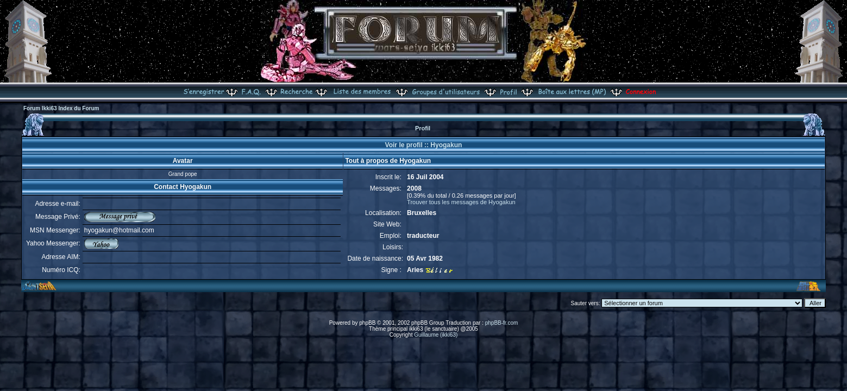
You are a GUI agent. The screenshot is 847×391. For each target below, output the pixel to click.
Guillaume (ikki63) (435, 335)
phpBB (367, 323)
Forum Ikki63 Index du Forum (61, 108)
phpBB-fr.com (501, 323)
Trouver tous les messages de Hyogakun (461, 202)
